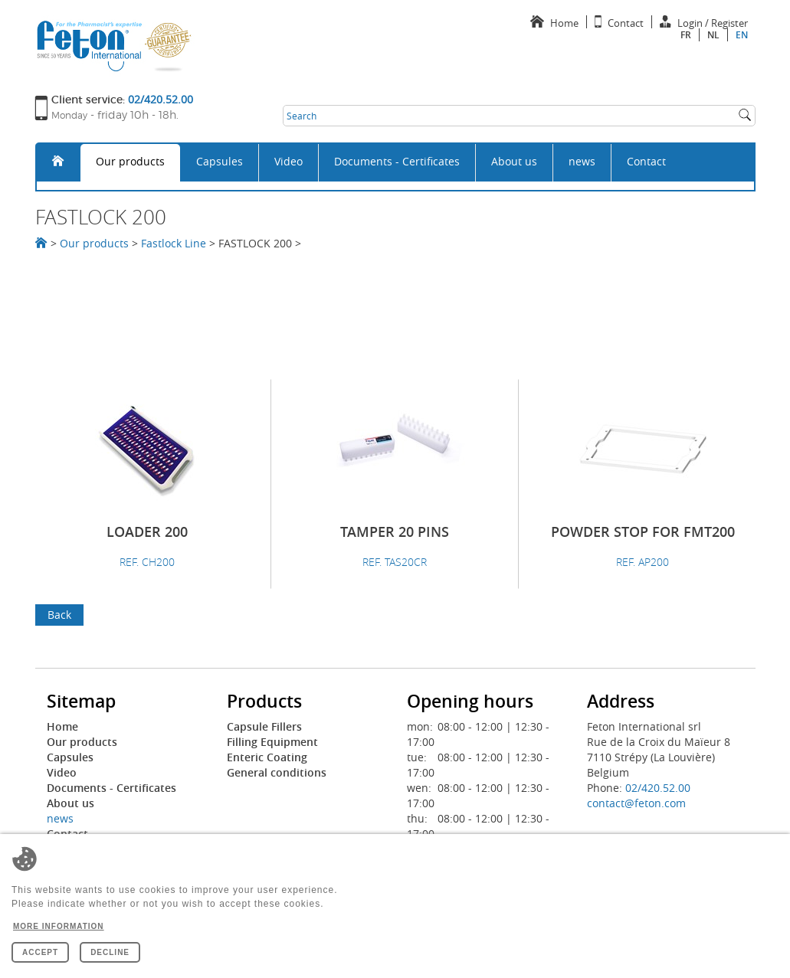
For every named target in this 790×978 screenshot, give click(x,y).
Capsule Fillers (264, 726)
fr (685, 34)
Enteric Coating (267, 757)
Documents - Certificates (397, 161)
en (742, 34)
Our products (130, 161)
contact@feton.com (636, 803)
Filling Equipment (272, 741)
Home (62, 726)
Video (288, 161)
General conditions (276, 772)
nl (713, 34)
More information (58, 926)
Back (59, 614)
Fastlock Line (173, 243)
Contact (646, 161)
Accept (40, 952)
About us (514, 161)
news (582, 161)
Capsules (219, 161)
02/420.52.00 (657, 787)
